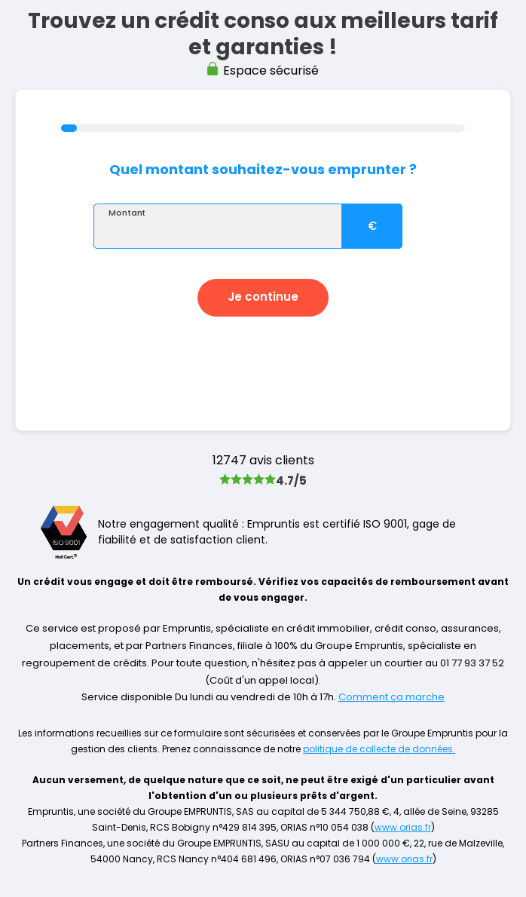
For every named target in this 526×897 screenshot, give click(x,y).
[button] (263, 298)
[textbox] (217, 226)
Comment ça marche (391, 697)
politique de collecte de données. (379, 748)
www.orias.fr (403, 827)
